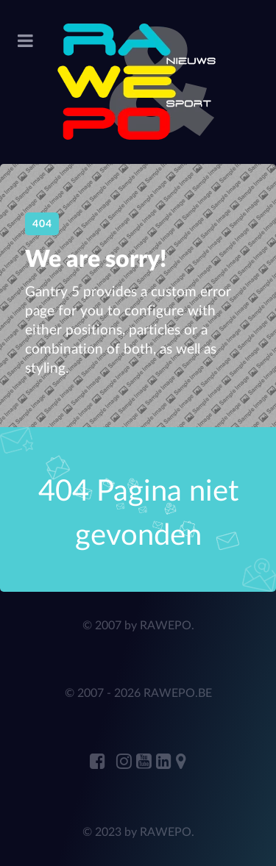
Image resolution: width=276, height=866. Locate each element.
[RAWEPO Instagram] (126, 762)
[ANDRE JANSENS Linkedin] (166, 762)
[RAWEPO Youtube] (146, 762)
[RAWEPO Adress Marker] (181, 762)
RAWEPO (165, 625)
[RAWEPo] (138, 82)
